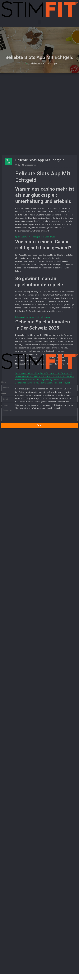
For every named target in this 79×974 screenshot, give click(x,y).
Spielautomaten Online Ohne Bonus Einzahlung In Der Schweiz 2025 (43, 438)
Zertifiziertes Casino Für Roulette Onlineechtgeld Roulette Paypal (42, 447)
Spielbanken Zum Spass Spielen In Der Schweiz (35, 309)
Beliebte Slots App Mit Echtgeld (43, 67)
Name (3, 373)
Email (3, 384)
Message (5, 396)
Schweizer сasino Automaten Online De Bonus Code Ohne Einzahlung (44, 441)
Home (25, 67)
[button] (39, 22)
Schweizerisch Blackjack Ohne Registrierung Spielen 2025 (39, 444)
